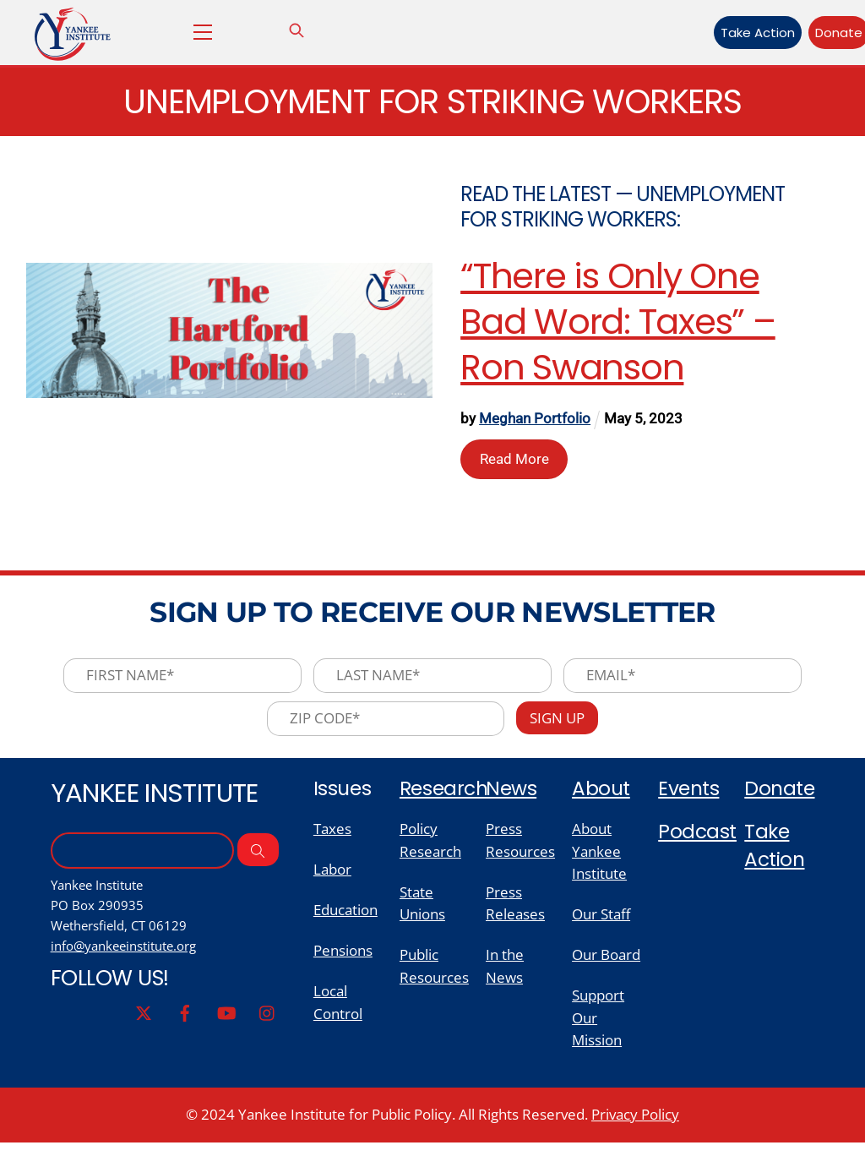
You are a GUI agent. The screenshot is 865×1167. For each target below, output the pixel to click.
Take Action (731, 32)
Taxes (332, 842)
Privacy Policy (635, 1138)
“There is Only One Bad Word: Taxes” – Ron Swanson (619, 324)
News (512, 800)
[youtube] (225, 1032)
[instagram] (268, 1032)
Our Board (606, 974)
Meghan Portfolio (536, 421)
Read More (515, 459)
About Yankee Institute (599, 865)
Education (345, 927)
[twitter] (141, 1032)
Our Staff (601, 931)
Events (689, 800)
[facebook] (183, 1032)
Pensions (343, 969)
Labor (332, 884)
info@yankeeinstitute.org (130, 964)
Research (446, 800)
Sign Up (563, 729)
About (601, 800)
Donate (812, 32)
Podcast (697, 845)
